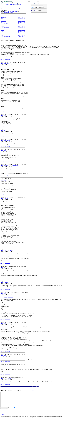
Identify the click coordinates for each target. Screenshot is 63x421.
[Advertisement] (39, 21)
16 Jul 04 (19, 15)
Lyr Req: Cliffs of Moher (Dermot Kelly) (7, 12)
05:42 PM (23, 26)
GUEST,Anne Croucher (5, 27)
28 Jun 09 (19, 36)
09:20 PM (23, 35)
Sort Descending (15, 4)
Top (3, 59)
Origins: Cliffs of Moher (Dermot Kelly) (10, 11)
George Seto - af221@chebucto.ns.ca (7, 23)
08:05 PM (23, 32)
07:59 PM (23, 31)
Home (20, 4)
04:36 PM (23, 18)
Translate (8, 59)
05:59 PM (23, 27)
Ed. (1, 19)
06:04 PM (23, 28)
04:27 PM (23, 15)
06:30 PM (23, 30)
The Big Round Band (8, 297)
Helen (2, 31)
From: (2, 41)
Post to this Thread (9, 4)
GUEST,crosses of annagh (5, 36)
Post (1, 59)
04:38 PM (23, 19)
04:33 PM (23, 17)
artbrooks (2, 26)
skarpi (2, 15)
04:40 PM (23, 21)
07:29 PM (23, 36)
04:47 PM (23, 23)
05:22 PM (23, 24)
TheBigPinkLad (3, 17)
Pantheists (3, 133)
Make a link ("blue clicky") (30, 410)
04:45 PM (23, 22)
